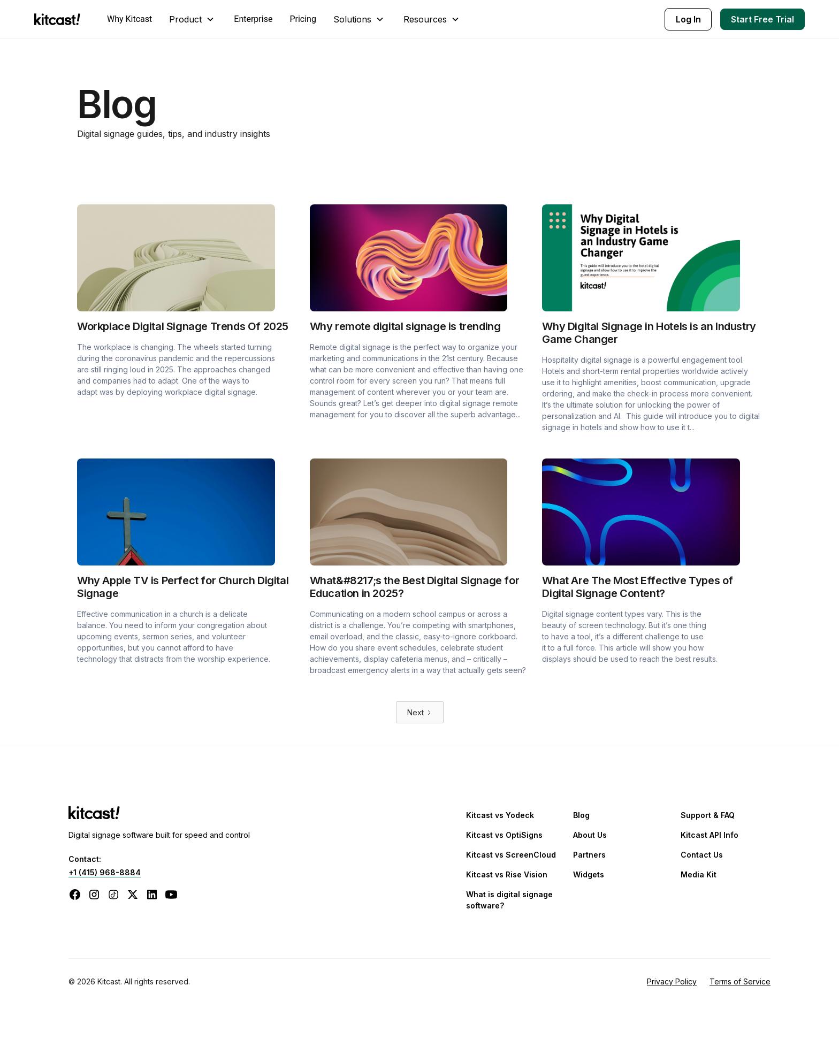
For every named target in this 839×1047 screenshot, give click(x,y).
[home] (60, 19)
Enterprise (253, 19)
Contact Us (702, 854)
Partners (589, 854)
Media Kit (698, 874)
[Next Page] (420, 712)
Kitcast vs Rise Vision (506, 874)
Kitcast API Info (709, 834)
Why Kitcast (129, 19)
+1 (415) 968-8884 (104, 872)
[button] (193, 19)
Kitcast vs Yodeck (500, 815)
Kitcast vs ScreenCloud (511, 854)
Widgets (588, 874)
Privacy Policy (672, 981)
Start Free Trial (762, 19)
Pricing (302, 19)
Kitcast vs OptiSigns (504, 834)
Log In (688, 19)
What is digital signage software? (509, 900)
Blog (581, 815)
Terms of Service (740, 981)
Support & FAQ (708, 815)
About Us (590, 834)
